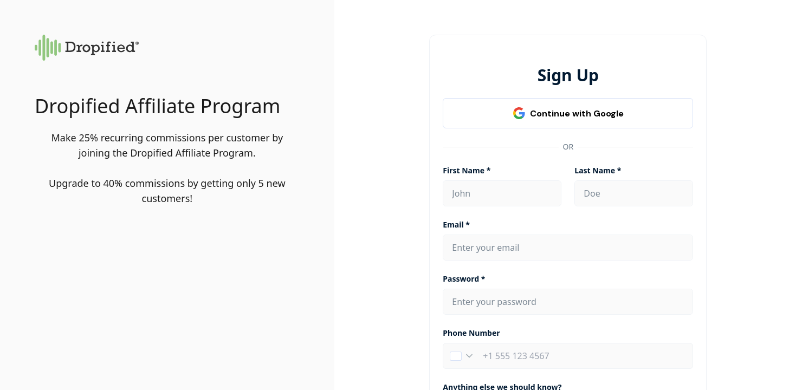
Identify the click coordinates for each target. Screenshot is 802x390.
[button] (461, 355)
